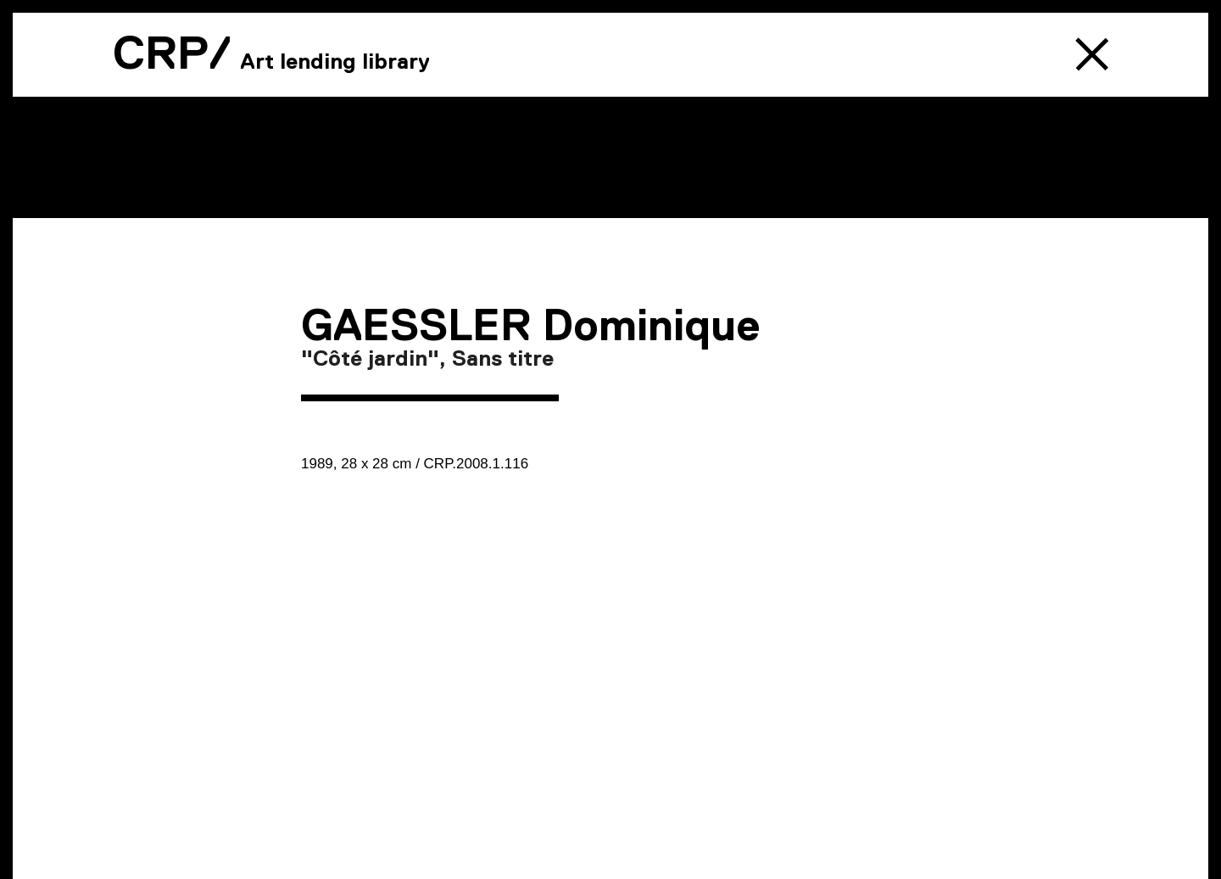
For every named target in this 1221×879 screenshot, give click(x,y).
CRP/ (172, 52)
